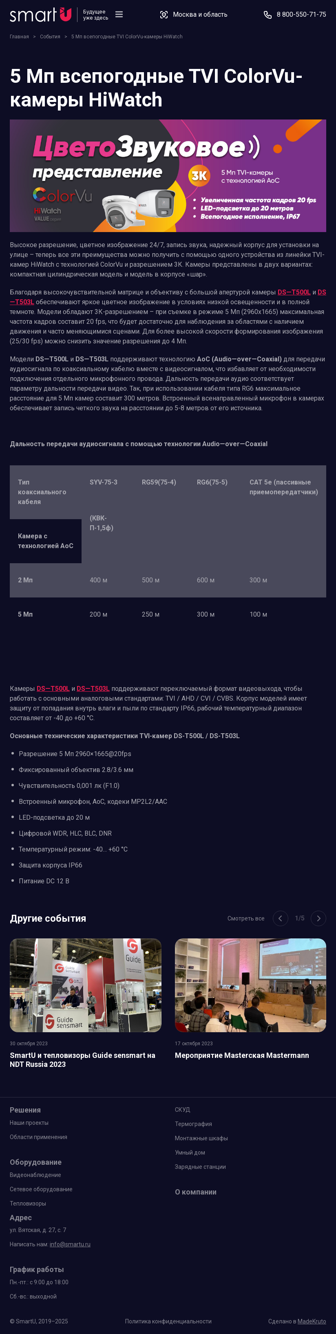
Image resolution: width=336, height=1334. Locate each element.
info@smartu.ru (70, 1244)
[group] (85, 1005)
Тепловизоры (28, 1203)
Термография (193, 1124)
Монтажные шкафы (201, 1138)
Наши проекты (29, 1122)
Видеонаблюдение (35, 1175)
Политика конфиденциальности (168, 1321)
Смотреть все (246, 918)
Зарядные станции (200, 1167)
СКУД (182, 1109)
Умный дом (190, 1152)
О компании (196, 1192)
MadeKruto (312, 1321)
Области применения (38, 1137)
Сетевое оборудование (41, 1189)
